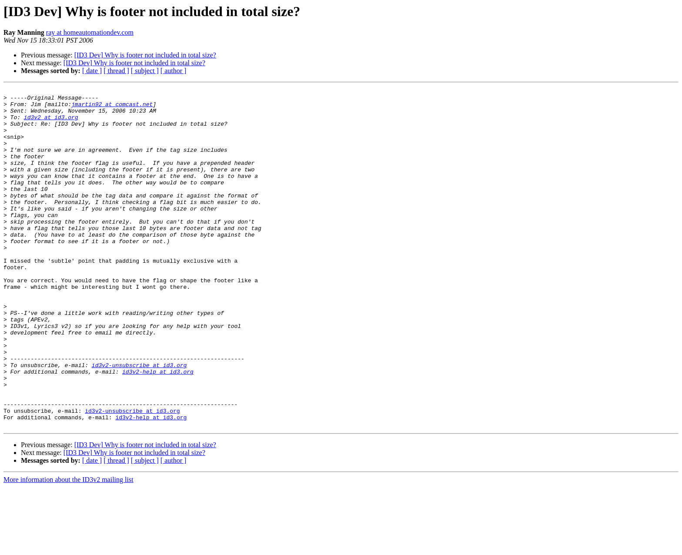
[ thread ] (116, 70)
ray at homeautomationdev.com (90, 32)
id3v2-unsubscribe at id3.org (139, 421)
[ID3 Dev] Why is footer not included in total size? (145, 55)
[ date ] (92, 70)
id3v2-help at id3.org (158, 429)
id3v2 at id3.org (51, 123)
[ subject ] (145, 70)
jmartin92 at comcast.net (112, 108)
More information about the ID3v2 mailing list (68, 547)
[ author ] (173, 70)
